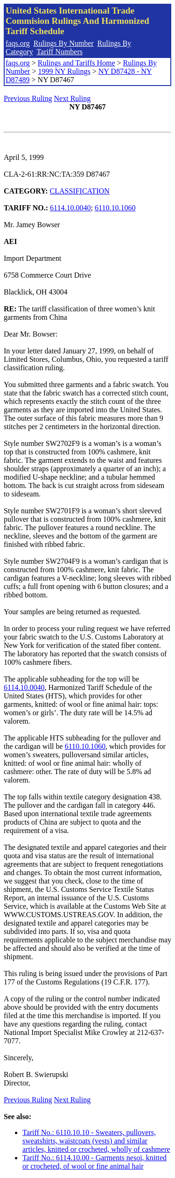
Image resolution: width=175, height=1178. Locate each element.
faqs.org (18, 43)
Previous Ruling (28, 98)
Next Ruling (72, 98)
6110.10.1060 (115, 208)
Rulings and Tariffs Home (76, 63)
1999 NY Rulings (64, 71)
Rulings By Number (64, 43)
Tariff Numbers (59, 52)
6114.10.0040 (70, 208)
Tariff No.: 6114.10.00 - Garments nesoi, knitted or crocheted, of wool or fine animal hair (94, 1162)
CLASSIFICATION (80, 191)
